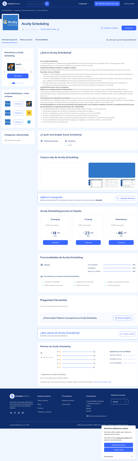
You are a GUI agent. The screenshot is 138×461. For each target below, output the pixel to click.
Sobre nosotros (43, 400)
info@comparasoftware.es (96, 416)
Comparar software (109, 28)
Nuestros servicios (68, 400)
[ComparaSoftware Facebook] (19, 412)
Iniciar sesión (129, 3)
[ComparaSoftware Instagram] (22, 412)
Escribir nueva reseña (50, 29)
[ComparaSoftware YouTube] (15, 412)
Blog (39, 404)
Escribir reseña (127, 334)
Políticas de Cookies (99, 425)
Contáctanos (91, 396)
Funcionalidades (41, 40)
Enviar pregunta (123, 318)
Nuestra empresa (44, 396)
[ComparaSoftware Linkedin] (11, 412)
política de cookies (122, 438)
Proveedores (67, 396)
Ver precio (129, 28)
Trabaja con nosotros (45, 412)
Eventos (40, 408)
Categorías (84, 3)
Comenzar (55, 242)
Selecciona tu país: (118, 395)
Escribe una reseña (102, 382)
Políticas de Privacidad (84, 425)
